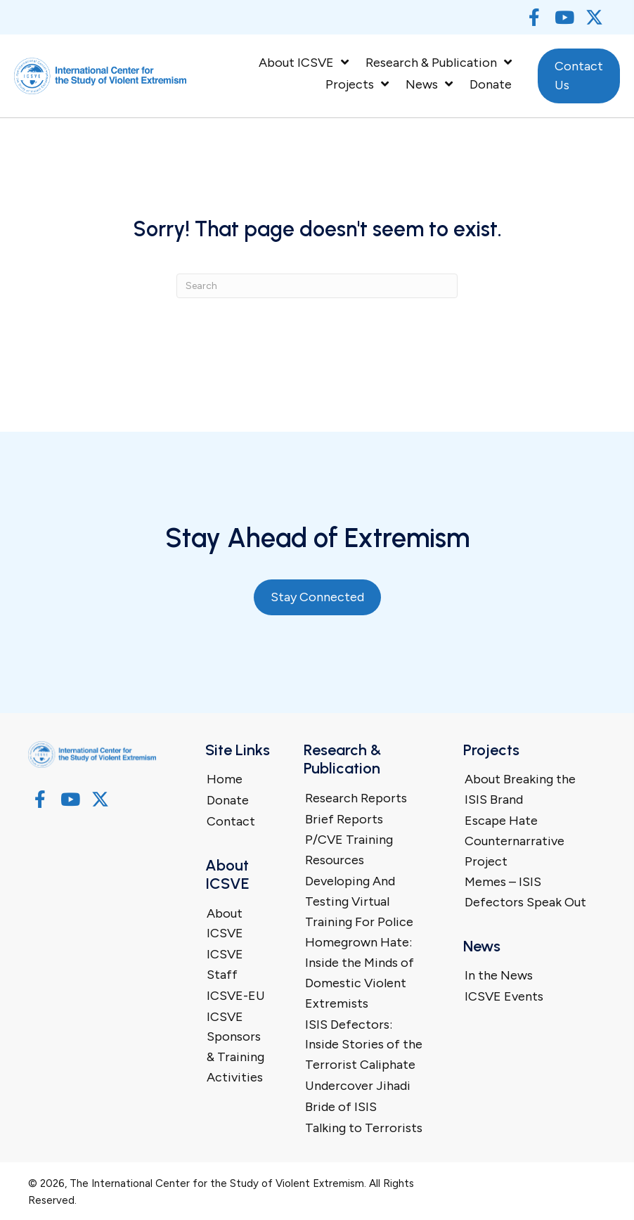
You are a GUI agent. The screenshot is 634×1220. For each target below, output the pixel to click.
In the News (499, 975)
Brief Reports (344, 819)
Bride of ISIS (341, 1107)
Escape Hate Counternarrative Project (514, 841)
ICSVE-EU (236, 995)
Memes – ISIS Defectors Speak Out (525, 892)
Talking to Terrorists (363, 1128)
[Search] (317, 286)
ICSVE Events (504, 996)
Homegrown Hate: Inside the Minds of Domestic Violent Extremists (359, 972)
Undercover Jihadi (357, 1085)
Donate (228, 800)
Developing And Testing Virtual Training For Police (359, 901)
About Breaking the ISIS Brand (520, 789)
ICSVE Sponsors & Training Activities (235, 1047)
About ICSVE (225, 924)
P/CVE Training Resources (349, 850)
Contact (231, 821)
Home (224, 779)
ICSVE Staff (225, 964)
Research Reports (356, 798)
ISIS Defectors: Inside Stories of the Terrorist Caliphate (363, 1045)
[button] (533, 17)
